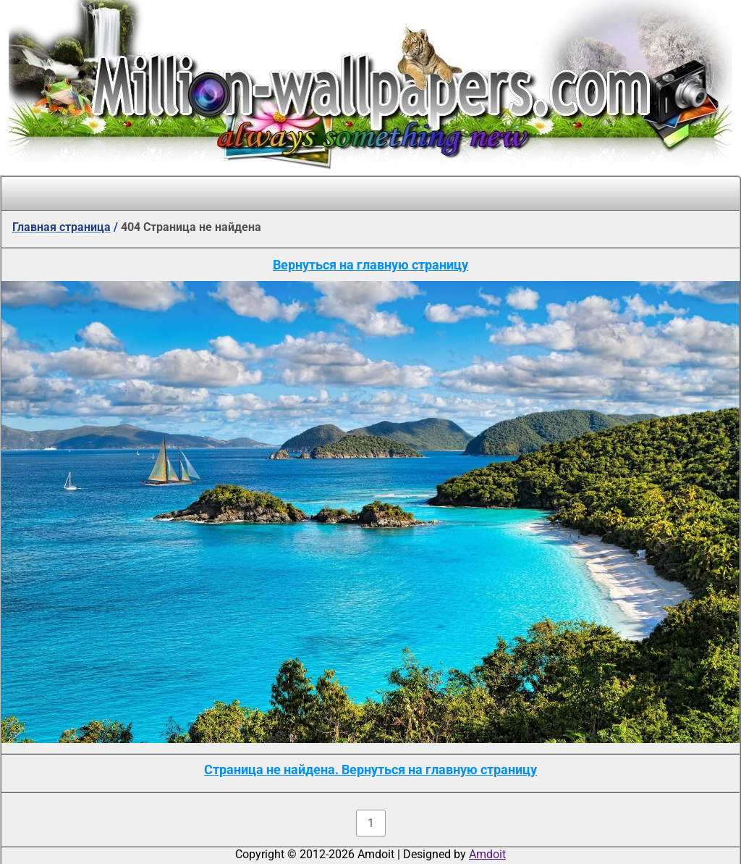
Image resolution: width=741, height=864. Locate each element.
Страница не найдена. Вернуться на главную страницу (370, 769)
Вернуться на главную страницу (370, 264)
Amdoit (487, 854)
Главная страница (61, 227)
